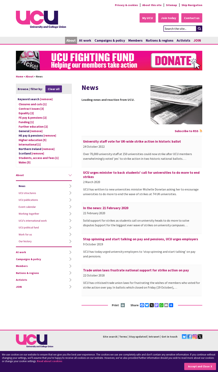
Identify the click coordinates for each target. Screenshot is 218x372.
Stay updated (138, 336)
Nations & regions (159, 40)
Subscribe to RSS (186, 131)
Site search (110, 336)
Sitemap (171, 5)
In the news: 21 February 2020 (105, 208)
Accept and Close (199, 366)
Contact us (192, 18)
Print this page (123, 305)
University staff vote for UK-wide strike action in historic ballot (132, 141)
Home (19, 76)
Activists (183, 40)
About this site (152, 5)
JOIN (197, 40)
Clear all (54, 89)
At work (85, 40)
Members (135, 40)
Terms (123, 336)
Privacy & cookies (126, 5)
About (71, 40)
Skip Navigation (192, 5)
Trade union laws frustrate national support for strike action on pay (136, 270)
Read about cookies (49, 361)
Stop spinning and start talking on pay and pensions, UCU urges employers (140, 239)
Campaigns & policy (110, 40)
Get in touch (169, 336)
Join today (168, 18)
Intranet (154, 336)
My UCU (147, 18)
